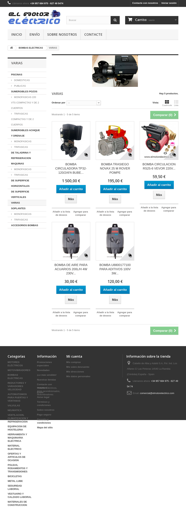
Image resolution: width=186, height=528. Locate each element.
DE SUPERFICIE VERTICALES (20, 194)
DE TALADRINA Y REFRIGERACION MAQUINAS (21, 158)
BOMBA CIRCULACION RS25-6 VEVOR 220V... (159, 166)
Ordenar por (58, 102)
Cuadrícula (167, 103)
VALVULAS (14, 405)
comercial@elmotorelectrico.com (157, 393)
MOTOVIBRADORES (19, 370)
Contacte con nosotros (145, 3)
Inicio (16, 34)
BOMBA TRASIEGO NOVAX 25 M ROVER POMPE (115, 168)
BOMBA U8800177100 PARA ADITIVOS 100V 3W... (115, 269)
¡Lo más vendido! (47, 375)
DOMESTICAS (21, 80)
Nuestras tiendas (46, 379)
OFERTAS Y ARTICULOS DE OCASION (16, 457)
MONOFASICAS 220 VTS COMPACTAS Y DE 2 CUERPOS (25, 102)
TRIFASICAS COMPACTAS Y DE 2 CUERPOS (22, 119)
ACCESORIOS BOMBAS (24, 225)
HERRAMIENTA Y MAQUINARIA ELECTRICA (17, 437)
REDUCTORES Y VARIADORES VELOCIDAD (17, 386)
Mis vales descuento (77, 367)
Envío (34, 34)
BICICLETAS (15, 476)
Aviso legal (43, 397)
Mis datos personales (78, 376)
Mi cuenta (74, 356)
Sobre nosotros (62, 34)
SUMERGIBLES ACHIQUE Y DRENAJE (25, 133)
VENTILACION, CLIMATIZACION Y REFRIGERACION (18, 418)
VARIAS (15, 202)
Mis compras (73, 362)
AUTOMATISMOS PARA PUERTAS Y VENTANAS (18, 397)
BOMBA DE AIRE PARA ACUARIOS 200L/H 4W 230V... (71, 269)
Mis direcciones (75, 371)
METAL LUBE (15, 481)
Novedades (43, 370)
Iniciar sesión (169, 3)
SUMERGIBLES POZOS (24, 91)
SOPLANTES (18, 208)
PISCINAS (16, 74)
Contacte (93, 34)
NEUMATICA (15, 410)
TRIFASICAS (20, 147)
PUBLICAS (19, 85)
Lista (176, 103)
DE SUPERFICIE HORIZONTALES (20, 183)
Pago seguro (44, 414)
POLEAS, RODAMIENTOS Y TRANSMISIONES (17, 468)
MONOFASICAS (22, 141)
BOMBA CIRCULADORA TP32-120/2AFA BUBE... (71, 168)
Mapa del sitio (45, 427)
